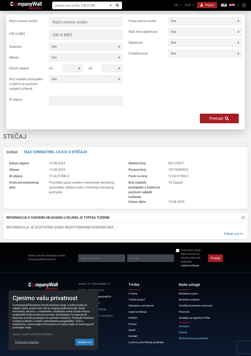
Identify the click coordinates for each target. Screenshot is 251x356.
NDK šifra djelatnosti (143, 32)
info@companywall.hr (99, 296)
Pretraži (219, 118)
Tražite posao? (136, 299)
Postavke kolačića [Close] (27, 342)
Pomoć (132, 324)
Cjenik (131, 330)
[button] (229, 5)
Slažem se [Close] (84, 342)
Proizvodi (184, 311)
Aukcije (183, 332)
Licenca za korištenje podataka (146, 342)
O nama (132, 293)
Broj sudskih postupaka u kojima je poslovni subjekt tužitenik (26, 84)
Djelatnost (136, 42)
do (90, 68)
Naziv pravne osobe (23, 21)
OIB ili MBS (17, 34)
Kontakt (132, 336)
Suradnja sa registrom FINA (194, 317)
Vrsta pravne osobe (142, 21)
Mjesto (14, 57)
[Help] (244, 5)
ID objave (15, 99)
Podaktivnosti (138, 53)
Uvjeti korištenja (190, 265)
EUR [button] (188, 5)
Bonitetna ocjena (188, 293)
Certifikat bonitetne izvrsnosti (195, 305)
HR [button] (176, 5)
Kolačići (132, 317)
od (51, 68)
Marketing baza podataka (193, 338)
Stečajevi (184, 326)
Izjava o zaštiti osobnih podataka (32, 333)
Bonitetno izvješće (189, 299)
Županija (15, 47)
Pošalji (215, 258)
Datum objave (19, 68)
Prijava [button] (207, 5)
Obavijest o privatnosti (141, 305)
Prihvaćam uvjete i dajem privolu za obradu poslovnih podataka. (191, 256)
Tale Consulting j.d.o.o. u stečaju (55, 152)
